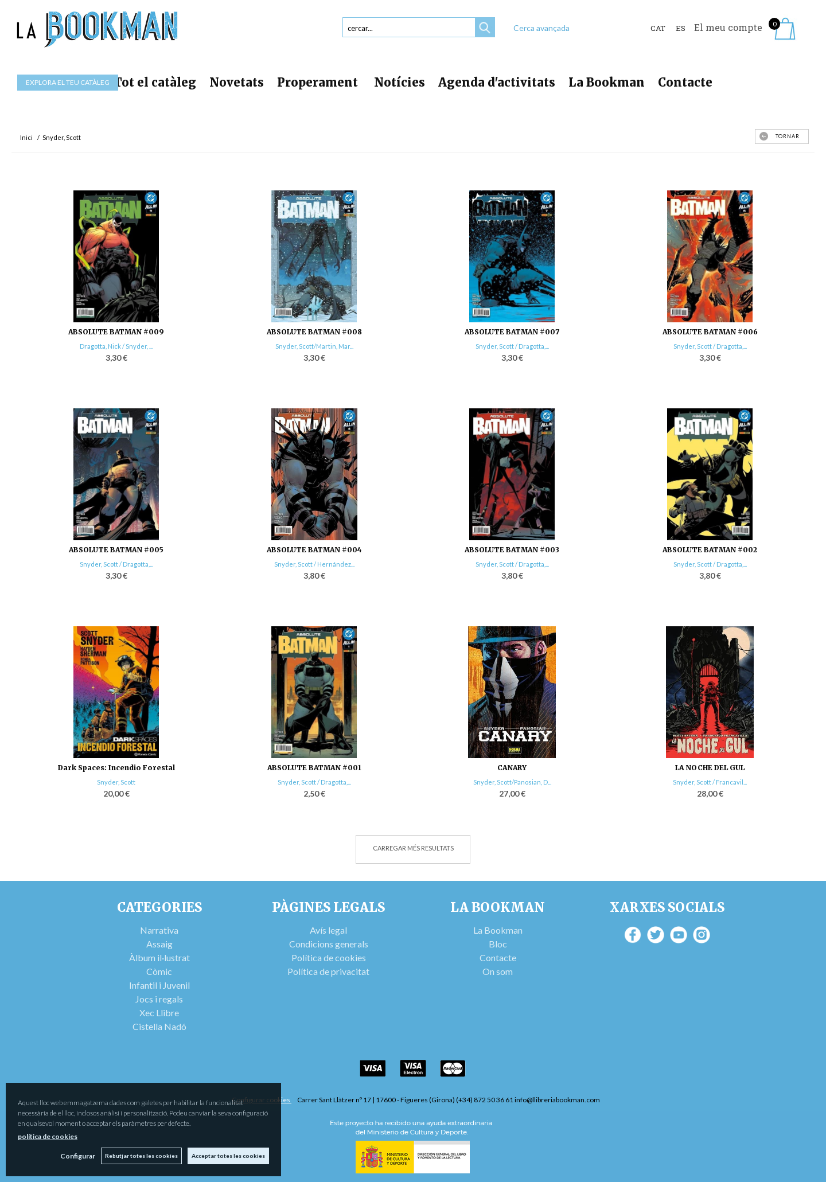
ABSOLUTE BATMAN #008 (314, 331)
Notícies (399, 82)
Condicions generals (328, 943)
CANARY (512, 767)
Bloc (498, 943)
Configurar (77, 1156)
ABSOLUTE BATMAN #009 (116, 331)
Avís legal (328, 929)
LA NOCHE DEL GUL (710, 767)
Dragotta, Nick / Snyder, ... (116, 346)
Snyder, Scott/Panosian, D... (512, 782)
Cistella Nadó (159, 1026)
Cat (657, 28)
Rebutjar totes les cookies (141, 1155)
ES (680, 28)
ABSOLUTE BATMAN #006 (710, 331)
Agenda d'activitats (496, 82)
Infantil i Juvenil (159, 985)
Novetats (236, 82)
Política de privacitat (328, 971)
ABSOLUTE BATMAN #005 (116, 549)
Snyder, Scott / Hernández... (314, 564)
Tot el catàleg (155, 82)
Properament (319, 82)
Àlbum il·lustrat (159, 957)
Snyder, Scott (116, 782)
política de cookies (47, 1136)
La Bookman (606, 82)
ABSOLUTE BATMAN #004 (314, 549)
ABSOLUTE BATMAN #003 (512, 549)
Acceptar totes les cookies (228, 1155)
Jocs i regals (159, 998)
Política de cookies (328, 957)
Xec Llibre (159, 1012)
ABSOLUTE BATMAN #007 (512, 331)
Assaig (159, 943)
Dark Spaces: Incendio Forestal (116, 767)
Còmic (159, 971)
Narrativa (159, 929)
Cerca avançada (541, 28)
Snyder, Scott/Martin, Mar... (314, 346)
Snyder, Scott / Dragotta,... (512, 346)
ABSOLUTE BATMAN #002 (710, 549)
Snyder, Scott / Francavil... (710, 782)
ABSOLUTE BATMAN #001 (314, 767)
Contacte (685, 82)
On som (497, 971)
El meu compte (728, 27)
